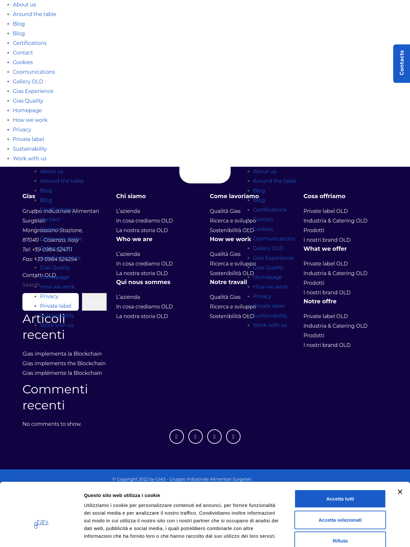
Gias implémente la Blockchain (62, 373)
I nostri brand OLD (327, 345)
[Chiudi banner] (400, 456)
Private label (28, 139)
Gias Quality (28, 101)
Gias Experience (33, 91)
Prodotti (314, 335)
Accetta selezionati (340, 484)
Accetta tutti (340, 463)
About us (24, 5)
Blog (19, 24)
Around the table (34, 14)
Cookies (23, 62)
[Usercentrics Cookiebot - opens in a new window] (41, 534)
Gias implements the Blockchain (64, 363)
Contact (23, 53)
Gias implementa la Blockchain (62, 354)
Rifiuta (340, 505)
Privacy (22, 130)
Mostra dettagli (337, 534)
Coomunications (34, 72)
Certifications (30, 43)
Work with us (29, 159)
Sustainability (30, 149)
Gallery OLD (28, 82)
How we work (30, 120)
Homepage (27, 110)
